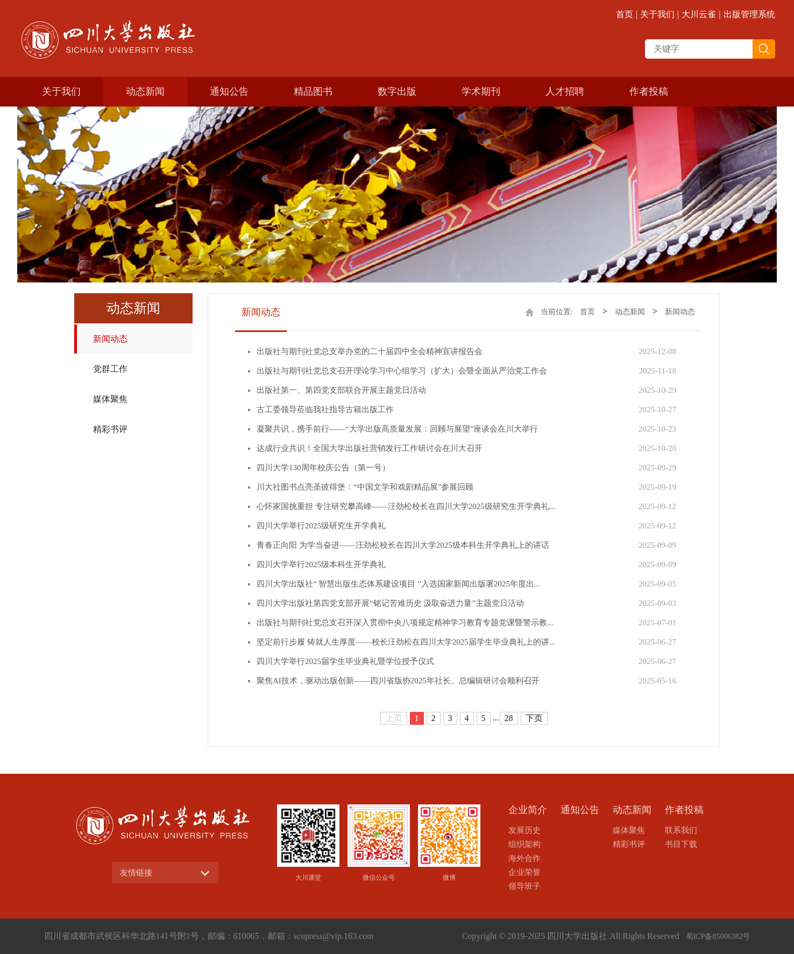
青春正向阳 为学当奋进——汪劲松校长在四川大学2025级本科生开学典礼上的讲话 (403, 545)
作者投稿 (648, 91)
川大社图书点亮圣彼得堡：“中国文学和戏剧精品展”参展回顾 (365, 487)
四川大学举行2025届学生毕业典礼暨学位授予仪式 (345, 661)
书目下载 (681, 844)
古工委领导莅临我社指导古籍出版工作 (325, 409)
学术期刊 (481, 91)
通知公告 (229, 91)
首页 (624, 14)
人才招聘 (564, 91)
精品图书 (313, 91)
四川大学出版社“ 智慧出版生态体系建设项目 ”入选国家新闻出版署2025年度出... (398, 584)
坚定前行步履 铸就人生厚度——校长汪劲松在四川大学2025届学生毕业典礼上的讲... (406, 642)
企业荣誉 (524, 872)
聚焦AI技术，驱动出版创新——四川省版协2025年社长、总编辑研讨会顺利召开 (398, 680)
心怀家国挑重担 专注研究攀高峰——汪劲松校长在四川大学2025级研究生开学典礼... (406, 506)
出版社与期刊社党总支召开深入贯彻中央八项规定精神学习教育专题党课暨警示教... (405, 622)
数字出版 (397, 91)
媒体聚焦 (110, 399)
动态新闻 (145, 91)
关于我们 (657, 14)
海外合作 (524, 858)
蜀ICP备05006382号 (718, 936)
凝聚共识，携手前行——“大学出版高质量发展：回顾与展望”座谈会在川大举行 (397, 429)
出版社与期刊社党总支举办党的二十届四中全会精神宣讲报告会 (370, 351)
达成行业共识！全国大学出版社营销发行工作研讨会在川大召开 (370, 448)
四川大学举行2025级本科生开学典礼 (321, 564)
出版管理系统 (749, 14)
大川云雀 (699, 14)
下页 (534, 718)
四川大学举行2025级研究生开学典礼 (321, 525)
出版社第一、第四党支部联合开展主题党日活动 (341, 390)
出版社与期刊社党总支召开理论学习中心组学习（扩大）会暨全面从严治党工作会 (402, 370)
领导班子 (524, 886)
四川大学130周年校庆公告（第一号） (323, 467)
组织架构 (524, 844)
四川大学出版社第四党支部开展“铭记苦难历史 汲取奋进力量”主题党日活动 (390, 603)
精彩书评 (110, 429)
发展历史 (524, 830)
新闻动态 (110, 338)
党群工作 (110, 368)
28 (509, 718)
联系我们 (681, 830)
